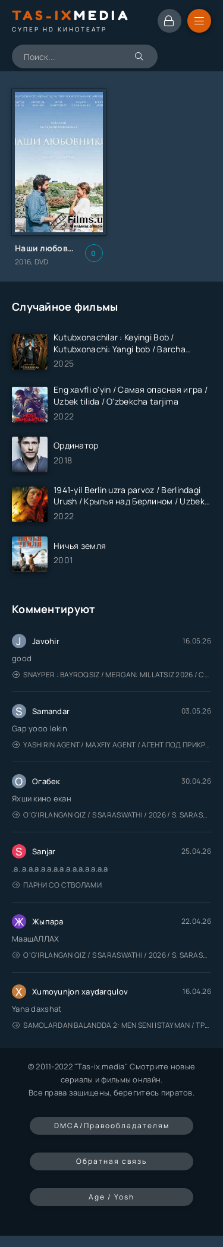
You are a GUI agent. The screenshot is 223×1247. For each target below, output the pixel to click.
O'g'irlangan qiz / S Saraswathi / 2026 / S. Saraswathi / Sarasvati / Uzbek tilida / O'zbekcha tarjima (111, 815)
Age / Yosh (111, 1197)
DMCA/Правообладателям (111, 1125)
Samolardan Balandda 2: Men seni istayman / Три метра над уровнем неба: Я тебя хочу (111, 1025)
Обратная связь (111, 1161)
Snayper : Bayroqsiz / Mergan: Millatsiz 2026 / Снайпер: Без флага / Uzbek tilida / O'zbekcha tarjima (111, 675)
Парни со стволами (57, 885)
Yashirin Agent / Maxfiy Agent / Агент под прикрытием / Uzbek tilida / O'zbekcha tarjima (111, 745)
